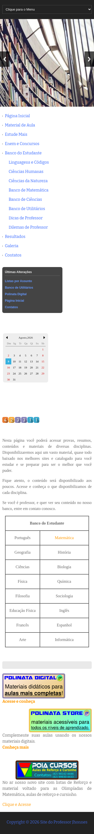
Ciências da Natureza (28, 180)
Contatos (13, 255)
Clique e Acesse (16, 804)
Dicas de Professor (26, 218)
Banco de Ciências (25, 199)
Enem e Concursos (22, 143)
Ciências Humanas (26, 171)
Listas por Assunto (18, 281)
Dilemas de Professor (28, 227)
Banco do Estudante (23, 153)
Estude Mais (16, 134)
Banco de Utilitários (27, 208)
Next (89, 59)
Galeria (11, 245)
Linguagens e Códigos (29, 162)
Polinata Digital (16, 294)
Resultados (15, 236)
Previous (5, 59)
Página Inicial (17, 115)
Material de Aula (20, 125)
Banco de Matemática (28, 190)
